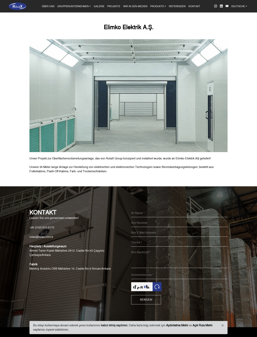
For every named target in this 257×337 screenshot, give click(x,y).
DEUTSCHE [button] (238, 6)
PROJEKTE (113, 6)
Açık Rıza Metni (202, 325)
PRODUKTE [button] (157, 6)
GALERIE (99, 6)
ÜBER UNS (49, 6)
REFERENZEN (177, 6)
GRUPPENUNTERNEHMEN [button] (73, 6)
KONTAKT (194, 6)
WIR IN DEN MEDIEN (135, 6)
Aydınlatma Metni (177, 325)
